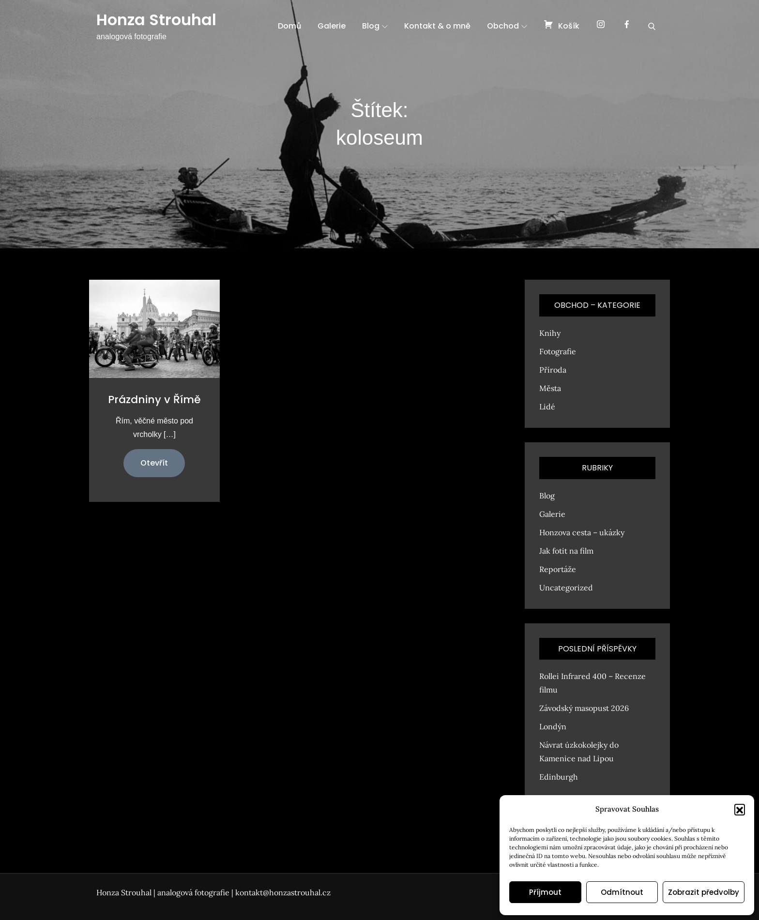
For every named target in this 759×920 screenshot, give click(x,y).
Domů (289, 25)
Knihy (550, 333)
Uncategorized (566, 587)
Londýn (552, 726)
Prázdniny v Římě (154, 399)
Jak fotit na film (566, 551)
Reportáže (557, 569)
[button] (739, 809)
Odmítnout (622, 892)
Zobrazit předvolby (703, 892)
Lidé (547, 406)
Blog (375, 25)
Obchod (507, 25)
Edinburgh (558, 777)
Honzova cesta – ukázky (581, 532)
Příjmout (545, 892)
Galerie (332, 25)
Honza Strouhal (156, 19)
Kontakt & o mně (437, 25)
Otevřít (154, 462)
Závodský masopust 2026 (584, 708)
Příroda (552, 370)
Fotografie (557, 351)
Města (550, 388)
